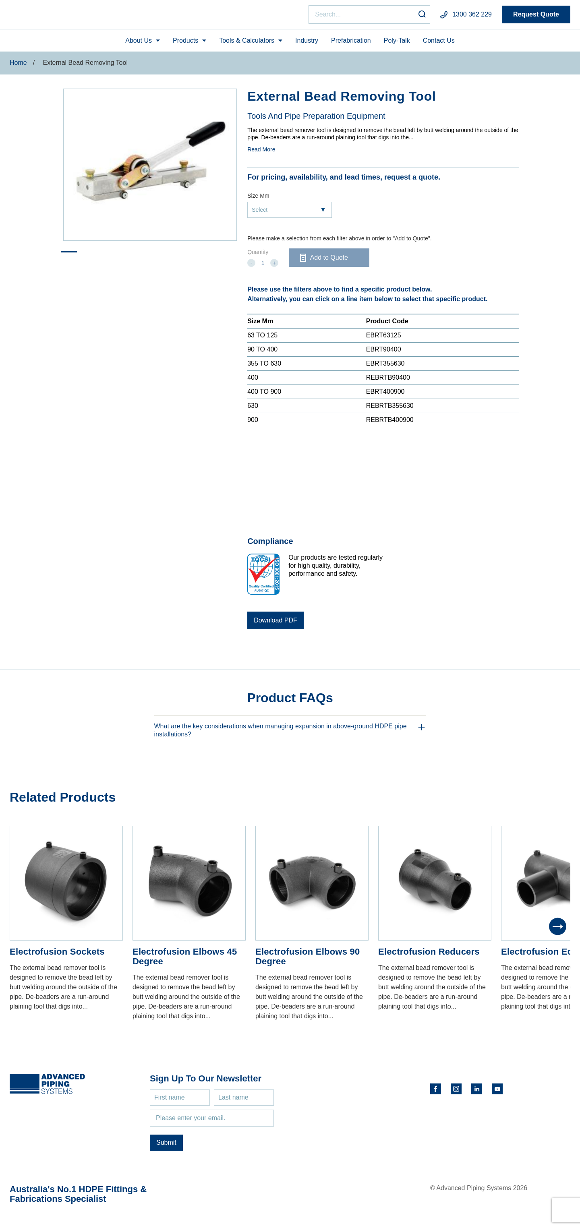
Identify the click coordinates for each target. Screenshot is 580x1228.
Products (185, 43)
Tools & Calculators (246, 43)
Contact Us (439, 43)
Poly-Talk (397, 43)
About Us (138, 43)
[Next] (557, 930)
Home (18, 66)
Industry (306, 43)
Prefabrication (351, 43)
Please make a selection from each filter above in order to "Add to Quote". (339, 242)
